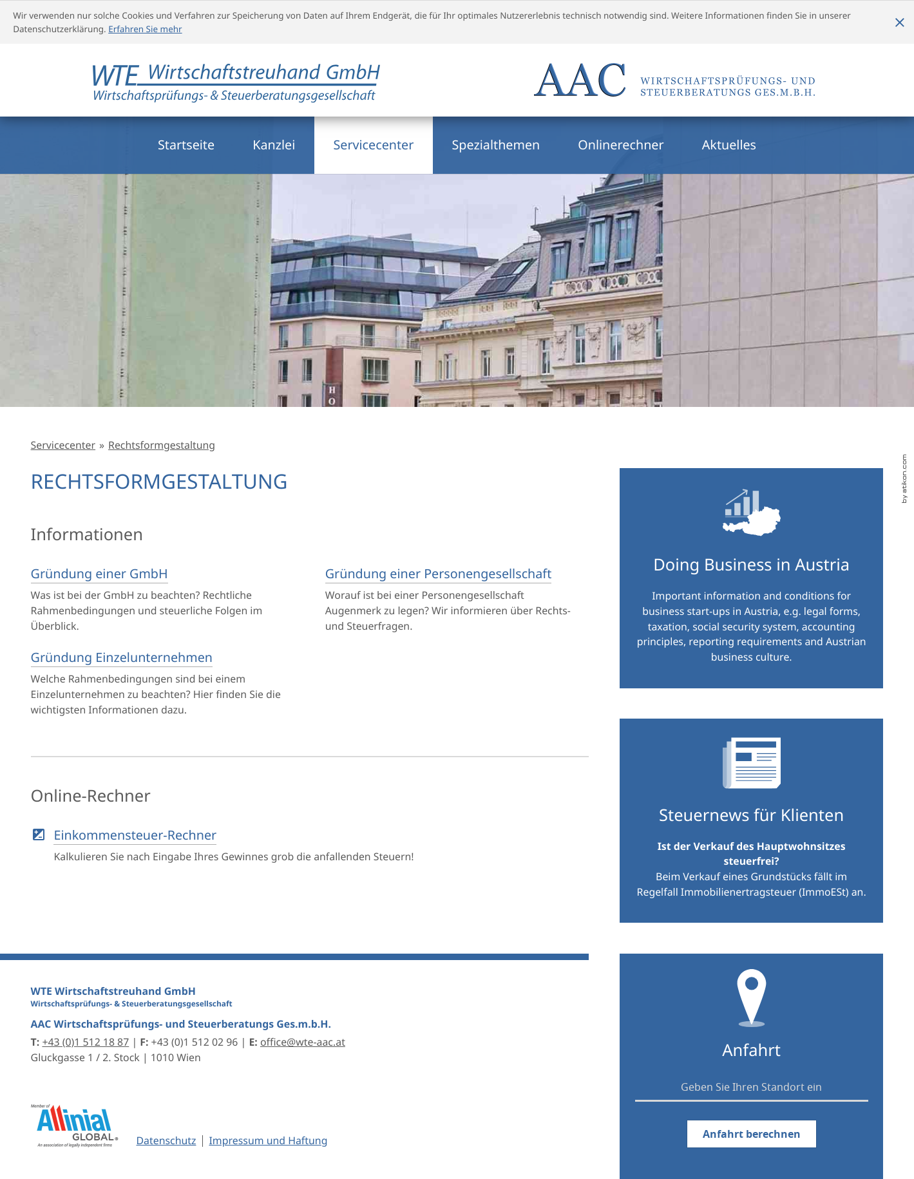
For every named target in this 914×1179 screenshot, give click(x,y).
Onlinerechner (620, 144)
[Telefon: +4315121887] (85, 1042)
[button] (306, 845)
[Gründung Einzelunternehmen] (158, 683)
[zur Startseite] (236, 89)
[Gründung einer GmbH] (158, 599)
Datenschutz (166, 1140)
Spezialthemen (496, 144)
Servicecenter (373, 144)
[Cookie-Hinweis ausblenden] (900, 22)
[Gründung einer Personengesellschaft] (453, 599)
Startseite (186, 144)
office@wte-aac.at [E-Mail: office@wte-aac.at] (302, 1042)
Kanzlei (273, 144)
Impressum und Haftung (268, 1140)
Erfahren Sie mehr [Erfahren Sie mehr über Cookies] (145, 29)
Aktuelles (729, 144)
